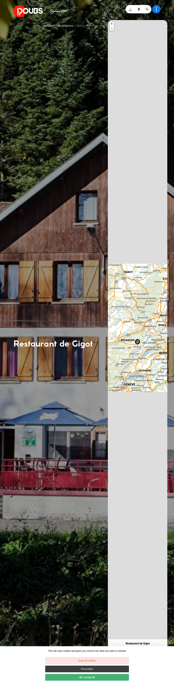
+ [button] (112, 24)
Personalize (87, 669)
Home (36, 25)
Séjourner (48, 25)
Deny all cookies (87, 660)
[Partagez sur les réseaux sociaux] (103, 25)
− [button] (112, 28)
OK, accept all (87, 677)
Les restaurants (65, 25)
